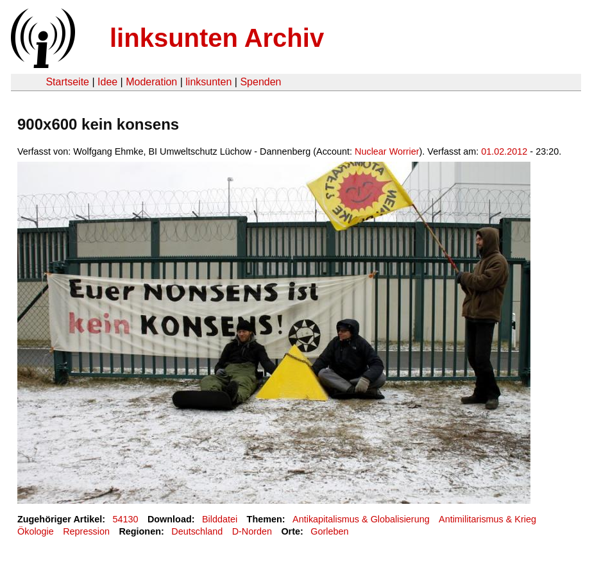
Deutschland (197, 531)
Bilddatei (219, 519)
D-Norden (252, 531)
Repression (86, 531)
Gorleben (329, 531)
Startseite (67, 81)
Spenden (260, 81)
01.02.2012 (504, 151)
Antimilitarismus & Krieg (487, 519)
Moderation (151, 81)
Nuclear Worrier (387, 151)
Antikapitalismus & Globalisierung (361, 519)
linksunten (208, 81)
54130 (126, 519)
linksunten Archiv (217, 38)
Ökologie (35, 531)
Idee (107, 81)
